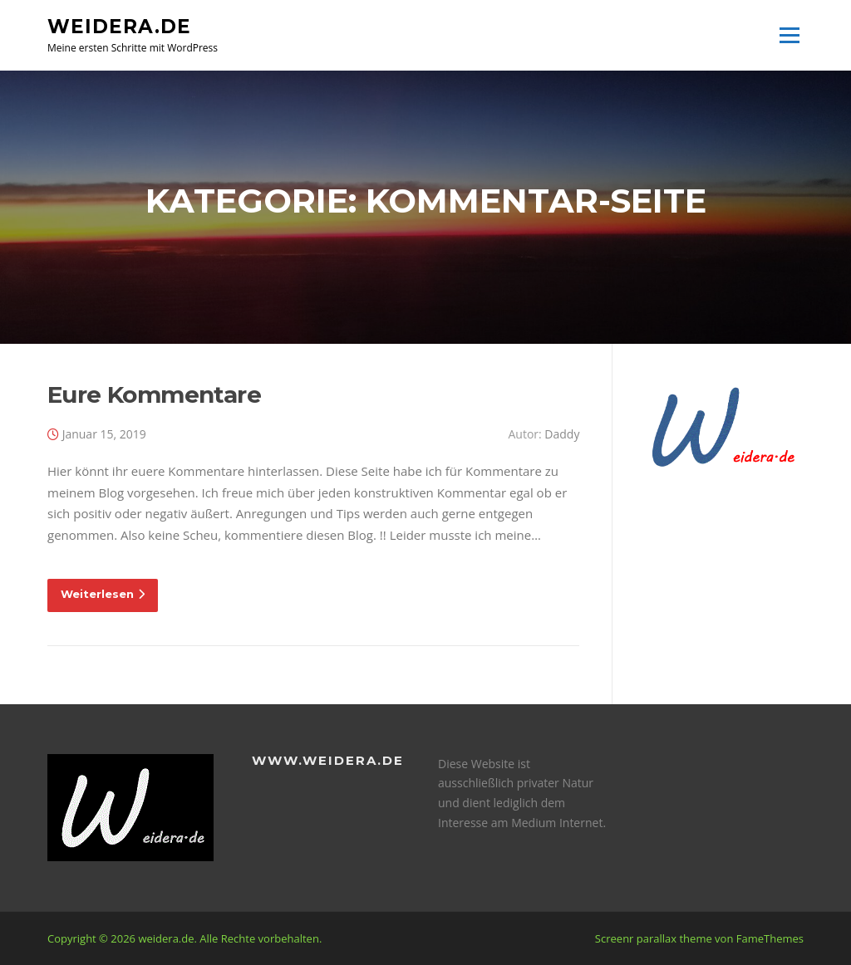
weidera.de (119, 25)
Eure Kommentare (154, 394)
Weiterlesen (103, 593)
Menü (789, 35)
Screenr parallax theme (653, 938)
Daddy (561, 434)
